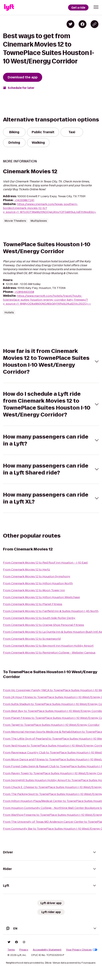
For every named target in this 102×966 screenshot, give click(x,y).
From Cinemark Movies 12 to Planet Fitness (32, 604)
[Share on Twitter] (70, 24)
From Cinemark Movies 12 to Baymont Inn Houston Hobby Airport (48, 646)
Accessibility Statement (47, 949)
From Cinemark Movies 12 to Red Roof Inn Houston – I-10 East (45, 562)
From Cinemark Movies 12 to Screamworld (32, 639)
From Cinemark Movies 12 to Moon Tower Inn (34, 590)
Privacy (23, 949)
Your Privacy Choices (81, 949)
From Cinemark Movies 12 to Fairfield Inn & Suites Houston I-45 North (50, 611)
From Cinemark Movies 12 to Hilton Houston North (38, 583)
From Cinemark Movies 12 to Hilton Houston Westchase (41, 597)
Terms (11, 949)
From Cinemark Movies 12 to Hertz (26, 569)
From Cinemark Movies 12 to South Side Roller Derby (39, 618)
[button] (96, 7)
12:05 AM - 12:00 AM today (23, 284)
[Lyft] (9, 7)
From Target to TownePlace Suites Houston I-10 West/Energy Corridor (51, 725)
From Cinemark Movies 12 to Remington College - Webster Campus (49, 652)
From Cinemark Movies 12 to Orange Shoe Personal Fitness (43, 625)
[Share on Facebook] (82, 24)
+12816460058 (24, 292)
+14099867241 (24, 200)
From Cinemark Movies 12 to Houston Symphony (36, 576)
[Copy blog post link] (94, 24)
